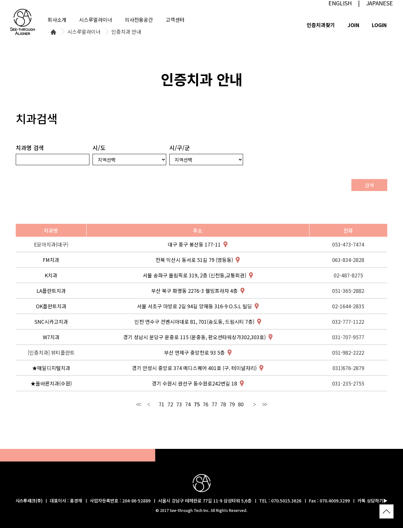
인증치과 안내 (126, 32)
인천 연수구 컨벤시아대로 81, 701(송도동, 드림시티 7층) (194, 321)
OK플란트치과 (51, 306)
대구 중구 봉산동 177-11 (194, 244)
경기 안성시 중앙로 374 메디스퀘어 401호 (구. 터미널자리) (194, 368)
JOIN (353, 25)
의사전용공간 (139, 19)
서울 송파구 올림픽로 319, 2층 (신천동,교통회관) (194, 275)
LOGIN (379, 25)
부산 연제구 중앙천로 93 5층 (194, 352)
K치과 (51, 275)
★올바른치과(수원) (51, 383)
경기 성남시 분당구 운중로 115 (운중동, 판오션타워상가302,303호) (194, 337)
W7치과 (51, 337)
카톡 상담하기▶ (372, 500)
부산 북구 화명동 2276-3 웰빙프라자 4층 (194, 290)
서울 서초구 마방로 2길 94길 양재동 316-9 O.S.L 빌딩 (194, 306)
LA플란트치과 (51, 290)
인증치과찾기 (321, 25)
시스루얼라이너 (83, 32)
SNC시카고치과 (51, 321)
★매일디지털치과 (51, 368)
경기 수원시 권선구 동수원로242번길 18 (194, 383)
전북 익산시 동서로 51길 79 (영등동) (194, 260)
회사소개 (57, 19)
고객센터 (175, 19)
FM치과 (51, 260)
